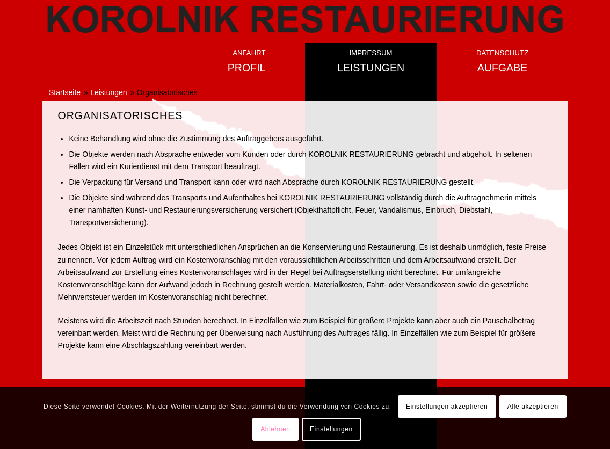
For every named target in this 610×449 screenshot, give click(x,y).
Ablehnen (275, 429)
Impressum (371, 53)
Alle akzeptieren (532, 406)
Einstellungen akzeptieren (447, 406)
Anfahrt (249, 53)
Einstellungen (331, 429)
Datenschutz (502, 53)
